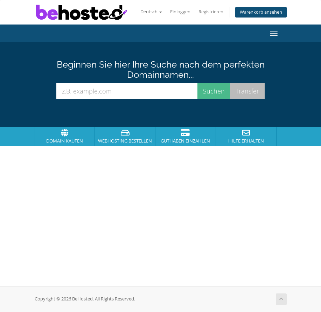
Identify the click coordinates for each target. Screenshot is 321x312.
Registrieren (210, 12)
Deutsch (151, 12)
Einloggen (180, 12)
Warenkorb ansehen (261, 12)
